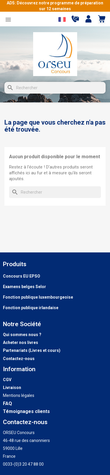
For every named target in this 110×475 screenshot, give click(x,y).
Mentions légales (18, 395)
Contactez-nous (19, 358)
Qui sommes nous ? (22, 334)
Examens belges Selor (24, 286)
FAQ (7, 403)
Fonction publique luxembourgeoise (38, 297)
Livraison (12, 387)
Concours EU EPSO (21, 276)
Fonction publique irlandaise (30, 307)
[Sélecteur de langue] (62, 19)
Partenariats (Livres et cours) (31, 350)
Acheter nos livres (20, 342)
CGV (7, 379)
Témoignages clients (26, 411)
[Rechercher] (55, 88)
